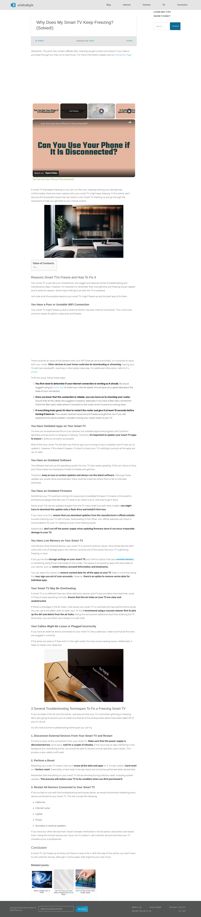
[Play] (101, 111)
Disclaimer (155, 907)
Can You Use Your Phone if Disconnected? (64, 123)
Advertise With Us (141, 911)
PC (164, 5)
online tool (58, 387)
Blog (109, 5)
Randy (41, 41)
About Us (137, 907)
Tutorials (146, 5)
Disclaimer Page (123, 54)
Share (129, 41)
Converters (182, 5)
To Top (182, 911)
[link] (37, 123)
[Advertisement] (84, 79)
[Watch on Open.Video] (46, 173)
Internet (126, 5)
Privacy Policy (177, 907)
